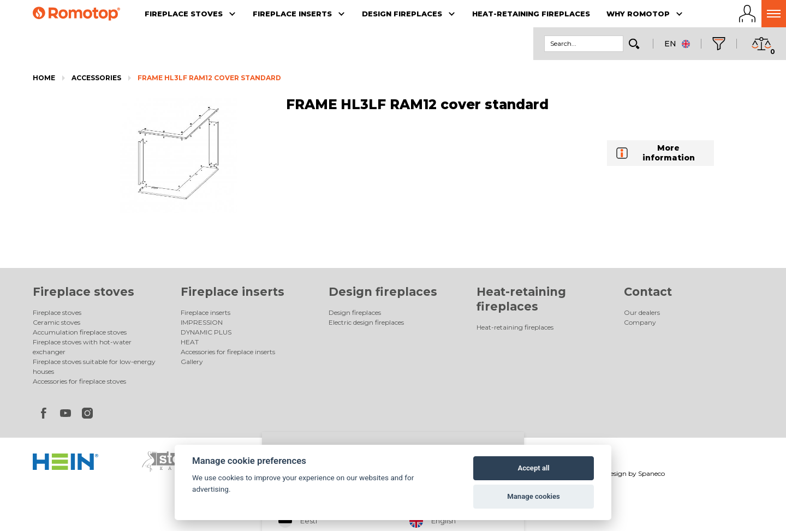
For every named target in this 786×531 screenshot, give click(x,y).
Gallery (192, 361)
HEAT (190, 342)
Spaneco (651, 473)
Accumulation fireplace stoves (80, 332)
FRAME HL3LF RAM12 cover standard (209, 78)
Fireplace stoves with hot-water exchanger (82, 347)
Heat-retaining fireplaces (515, 327)
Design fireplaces (383, 292)
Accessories (96, 78)
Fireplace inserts (232, 292)
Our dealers (642, 312)
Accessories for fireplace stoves (79, 381)
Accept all (533, 468)
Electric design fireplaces (366, 322)
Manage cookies (533, 496)
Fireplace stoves (83, 292)
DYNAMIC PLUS (206, 332)
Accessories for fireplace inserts (228, 352)
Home (44, 78)
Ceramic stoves (56, 322)
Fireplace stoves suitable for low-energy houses (94, 366)
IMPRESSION (202, 322)
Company (640, 322)
